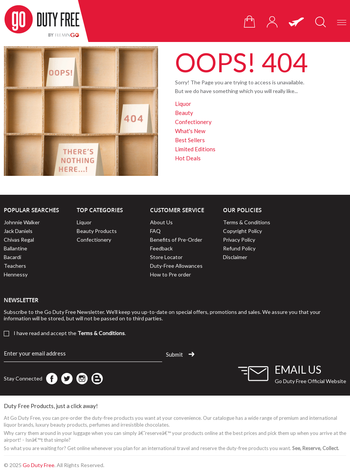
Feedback (161, 248)
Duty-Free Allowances (176, 265)
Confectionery (193, 121)
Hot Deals (188, 158)
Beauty (184, 112)
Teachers (15, 265)
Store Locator (166, 257)
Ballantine (15, 248)
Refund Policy (239, 248)
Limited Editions (195, 149)
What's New (190, 130)
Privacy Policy (239, 239)
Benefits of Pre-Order (176, 239)
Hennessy (16, 274)
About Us (161, 222)
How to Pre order (170, 274)
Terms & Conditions (246, 222)
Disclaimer (235, 257)
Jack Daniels (18, 231)
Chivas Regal (19, 239)
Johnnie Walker (22, 222)
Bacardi (12, 257)
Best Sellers (190, 140)
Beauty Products (97, 231)
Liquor (183, 103)
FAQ (155, 231)
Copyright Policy (242, 231)
